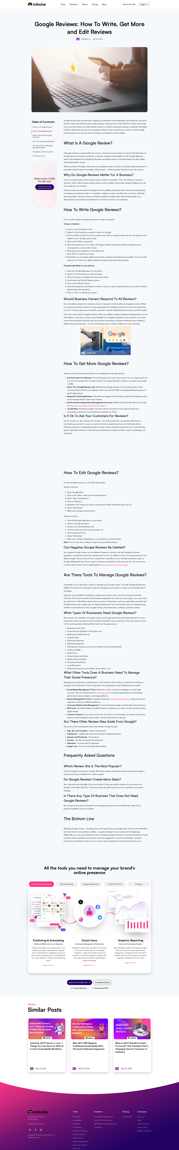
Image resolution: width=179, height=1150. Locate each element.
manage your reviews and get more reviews (88, 405)
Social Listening (78, 1134)
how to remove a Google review (115, 565)
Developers (98, 1127)
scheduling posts (103, 693)
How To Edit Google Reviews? (43, 141)
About (84, 4)
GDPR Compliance (144, 1131)
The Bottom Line (39, 156)
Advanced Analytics (80, 1145)
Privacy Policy (142, 1127)
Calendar (76, 1124)
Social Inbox (77, 1127)
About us (140, 1117)
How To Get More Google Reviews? (42, 136)
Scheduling (77, 1120)
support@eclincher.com (37, 1124)
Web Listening (78, 1138)
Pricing (95, 4)
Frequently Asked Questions (43, 152)
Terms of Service (143, 1124)
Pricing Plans (127, 1117)
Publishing (76, 1117)
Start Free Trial (129, 4)
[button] (62, 4)
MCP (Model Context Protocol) (105, 1124)
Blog (104, 4)
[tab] (41, 884)
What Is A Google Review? (42, 127)
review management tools (120, 699)
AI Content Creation (80, 1131)
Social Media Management (104, 1117)
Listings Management (80, 1141)
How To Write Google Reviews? (42, 131)
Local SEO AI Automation (103, 1120)
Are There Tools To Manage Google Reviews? (43, 146)
